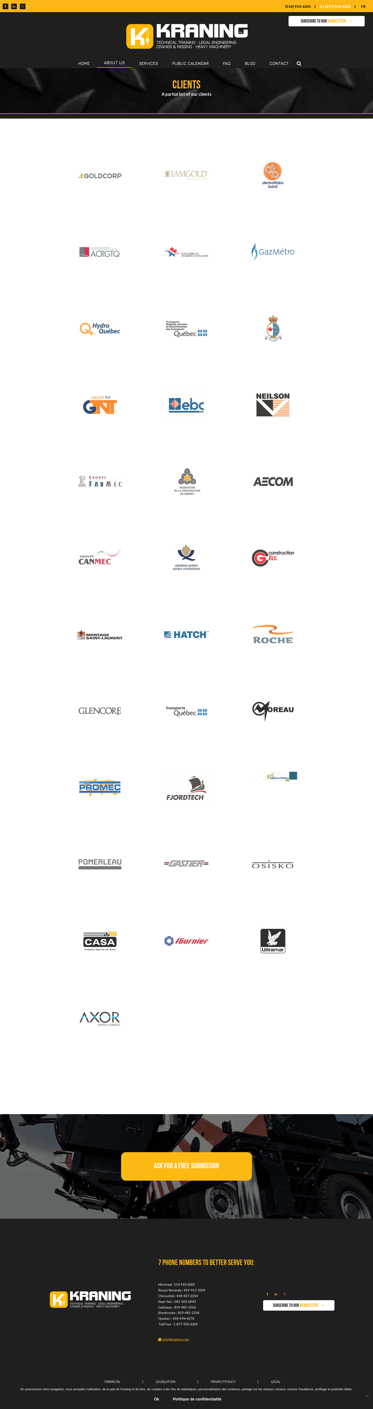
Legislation (165, 1382)
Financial (112, 1382)
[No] (367, 1396)
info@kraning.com (176, 1339)
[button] (186, 1166)
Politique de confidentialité (197, 1399)
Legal (275, 1382)
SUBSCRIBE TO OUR (323, 21)
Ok (156, 1399)
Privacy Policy (223, 1382)
